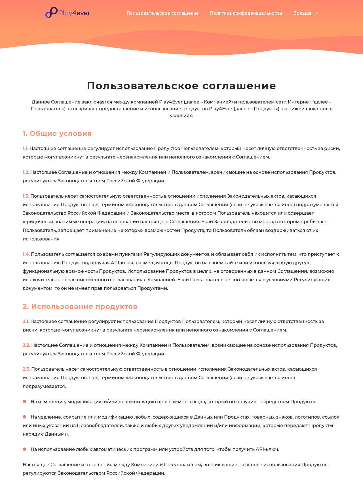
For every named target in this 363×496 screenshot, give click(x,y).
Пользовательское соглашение (163, 14)
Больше (306, 13)
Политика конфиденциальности (246, 14)
